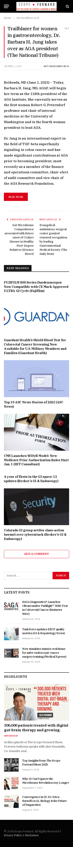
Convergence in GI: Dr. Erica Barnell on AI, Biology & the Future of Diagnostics (44, 801)
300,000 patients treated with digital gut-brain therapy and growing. (36, 727)
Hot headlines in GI (56, 66)
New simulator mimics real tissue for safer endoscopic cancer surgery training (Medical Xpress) (44, 652)
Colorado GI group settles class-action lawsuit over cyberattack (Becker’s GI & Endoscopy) (35, 534)
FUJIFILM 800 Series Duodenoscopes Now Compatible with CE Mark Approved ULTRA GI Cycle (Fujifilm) (36, 286)
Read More (16, 196)
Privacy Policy (13, 835)
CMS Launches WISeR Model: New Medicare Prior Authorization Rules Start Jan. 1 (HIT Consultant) (36, 460)
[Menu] (6, 6)
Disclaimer (32, 835)
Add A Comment (36, 554)
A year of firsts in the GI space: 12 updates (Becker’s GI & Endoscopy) (31, 479)
